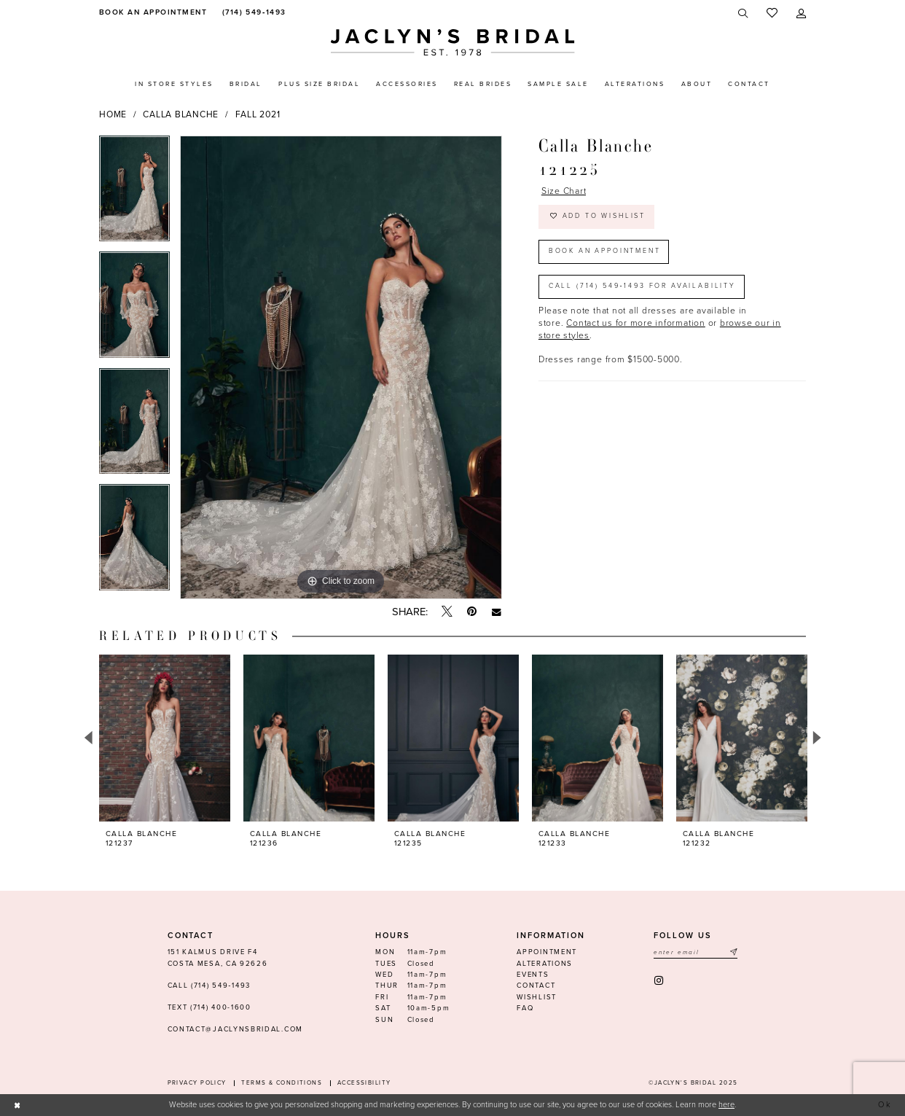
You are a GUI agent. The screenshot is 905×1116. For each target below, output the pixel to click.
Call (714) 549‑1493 (209, 985)
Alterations (545, 963)
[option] (134, 194)
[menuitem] (151, 12)
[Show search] (743, 13)
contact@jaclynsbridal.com (235, 1029)
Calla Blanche (181, 114)
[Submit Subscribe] (733, 952)
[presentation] (164, 738)
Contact (536, 985)
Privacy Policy (197, 1083)
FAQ (525, 1008)
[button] (801, 13)
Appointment (547, 952)
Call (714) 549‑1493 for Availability (642, 286)
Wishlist (537, 997)
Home (113, 114)
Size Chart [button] (564, 191)
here (726, 1104)
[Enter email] (695, 952)
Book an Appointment (605, 251)
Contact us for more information (635, 323)
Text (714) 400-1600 (209, 1007)
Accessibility (364, 1083)
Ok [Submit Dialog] (885, 1104)
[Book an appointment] (151, 12)
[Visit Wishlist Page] (772, 13)
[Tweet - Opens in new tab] (447, 612)
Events (533, 974)
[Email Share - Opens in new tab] (496, 612)
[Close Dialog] (17, 1105)
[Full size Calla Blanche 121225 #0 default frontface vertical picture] (341, 367)
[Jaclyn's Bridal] (453, 42)
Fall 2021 (258, 114)
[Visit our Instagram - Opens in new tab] (660, 981)
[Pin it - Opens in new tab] (471, 612)
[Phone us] (252, 12)
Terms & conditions (281, 1083)
